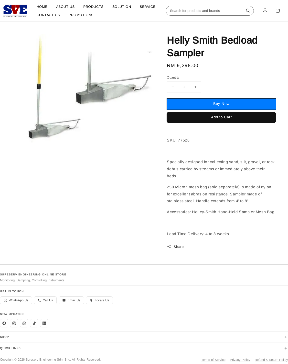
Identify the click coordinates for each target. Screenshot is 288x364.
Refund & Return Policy (271, 360)
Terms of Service (213, 360)
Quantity (173, 77)
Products (93, 7)
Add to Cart (221, 117)
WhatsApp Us (16, 300)
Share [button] (175, 246)
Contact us (48, 15)
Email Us (71, 300)
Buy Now (221, 103)
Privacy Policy (240, 360)
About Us (65, 7)
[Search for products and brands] (205, 11)
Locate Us (99, 300)
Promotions (81, 15)
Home (42, 7)
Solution (121, 7)
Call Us (45, 300)
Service (147, 7)
